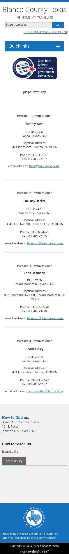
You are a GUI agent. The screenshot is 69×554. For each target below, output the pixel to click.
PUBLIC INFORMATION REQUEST (45, 32)
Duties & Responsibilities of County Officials (29, 537)
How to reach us (16, 444)
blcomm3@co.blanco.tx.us (45, 318)
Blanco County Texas (34, 9)
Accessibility (14, 461)
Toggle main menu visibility (59, 44)
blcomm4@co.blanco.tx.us (45, 391)
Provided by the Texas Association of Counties (30, 533)
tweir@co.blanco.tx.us (44, 166)
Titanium (38, 551)
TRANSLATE (45, 17)
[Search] (29, 25)
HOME (26, 17)
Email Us (10, 451)
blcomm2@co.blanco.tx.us (45, 243)
